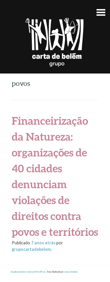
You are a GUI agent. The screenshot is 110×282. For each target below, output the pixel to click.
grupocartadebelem (31, 249)
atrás (43, 242)
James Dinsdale (71, 272)
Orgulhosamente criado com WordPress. (28, 272)
